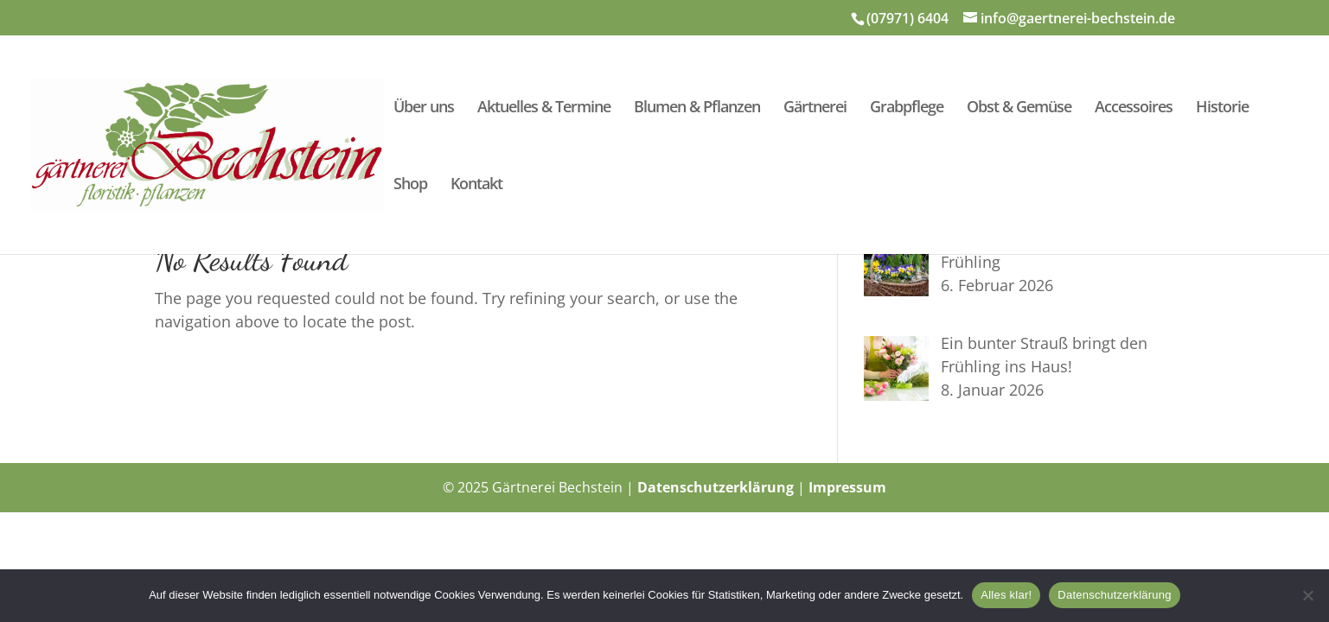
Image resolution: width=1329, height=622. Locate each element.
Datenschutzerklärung (715, 487)
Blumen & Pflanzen (697, 108)
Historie (1222, 108)
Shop (410, 185)
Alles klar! (1006, 594)
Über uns (423, 108)
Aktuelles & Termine (543, 108)
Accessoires (1133, 108)
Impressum (847, 487)
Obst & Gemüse (1019, 108)
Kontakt (476, 185)
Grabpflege (906, 108)
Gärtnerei (815, 108)
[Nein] (1307, 595)
